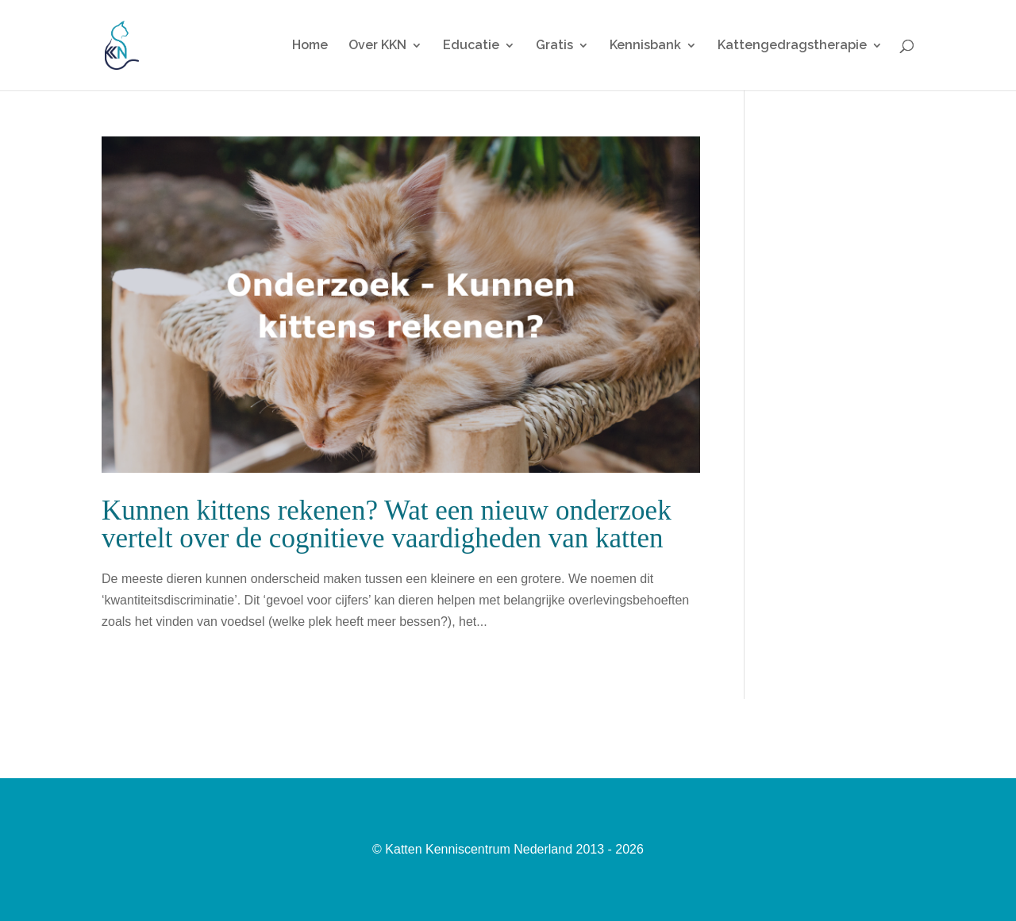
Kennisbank (645, 46)
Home (310, 46)
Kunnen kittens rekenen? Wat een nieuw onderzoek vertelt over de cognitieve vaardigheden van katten (387, 524)
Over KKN (377, 46)
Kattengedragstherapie (792, 46)
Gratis (554, 46)
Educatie (471, 46)
